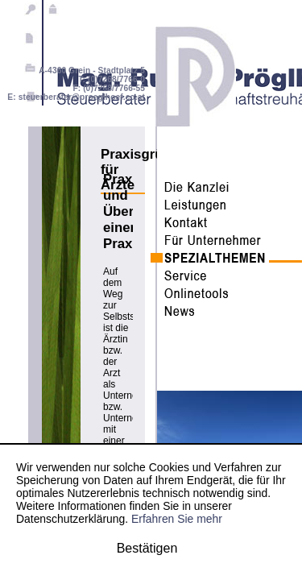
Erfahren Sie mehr (176, 518)
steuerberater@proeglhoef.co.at (82, 97)
